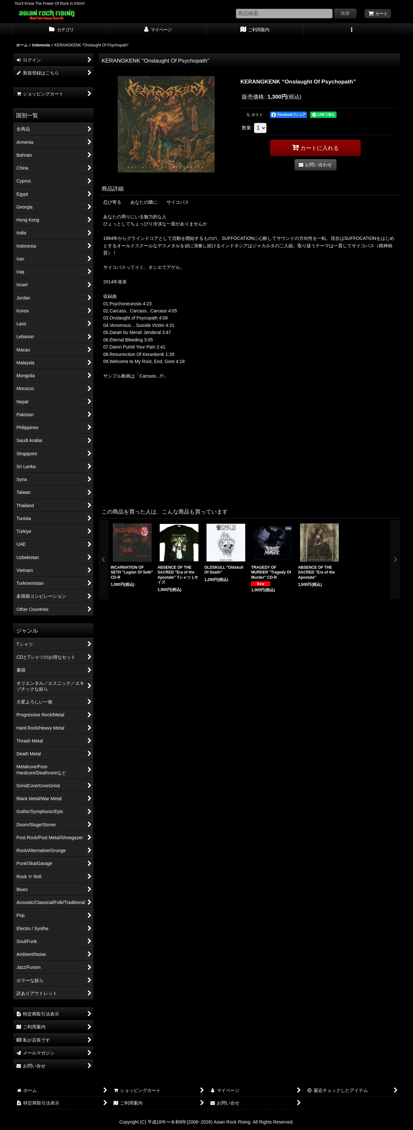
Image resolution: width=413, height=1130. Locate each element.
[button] (351, 30)
